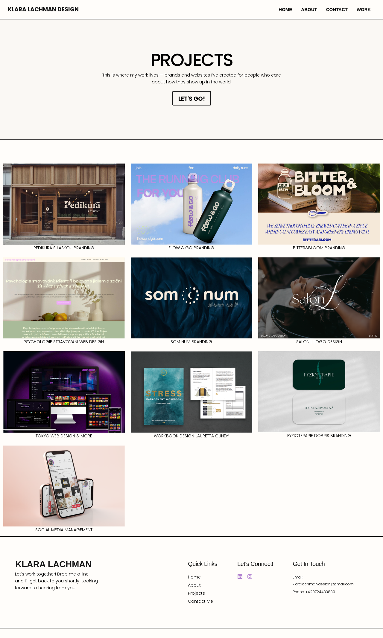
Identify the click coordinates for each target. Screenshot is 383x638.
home (285, 9)
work (364, 9)
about (309, 9)
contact (337, 9)
